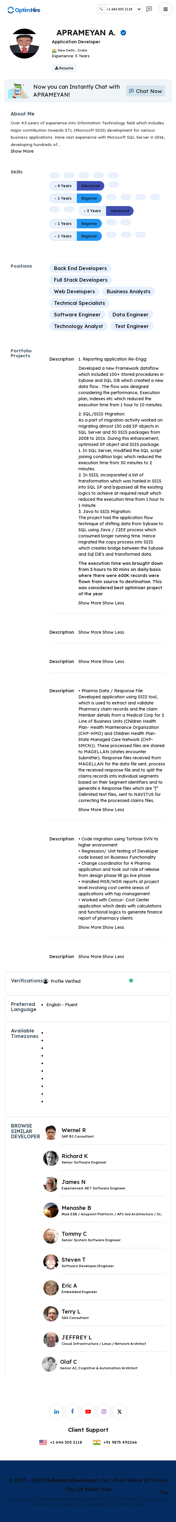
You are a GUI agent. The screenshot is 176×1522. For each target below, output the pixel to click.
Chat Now (145, 90)
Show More (22, 151)
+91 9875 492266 (115, 1442)
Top (164, 1492)
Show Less (113, 603)
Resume (64, 68)
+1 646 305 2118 (60, 1442)
